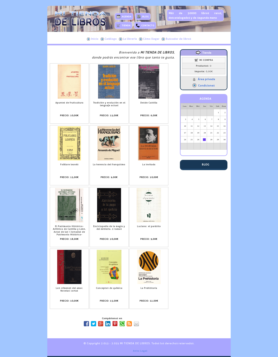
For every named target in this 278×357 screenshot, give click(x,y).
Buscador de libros (176, 39)
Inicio (92, 39)
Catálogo (109, 39)
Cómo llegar (149, 39)
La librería (128, 39)
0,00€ (204, 71)
